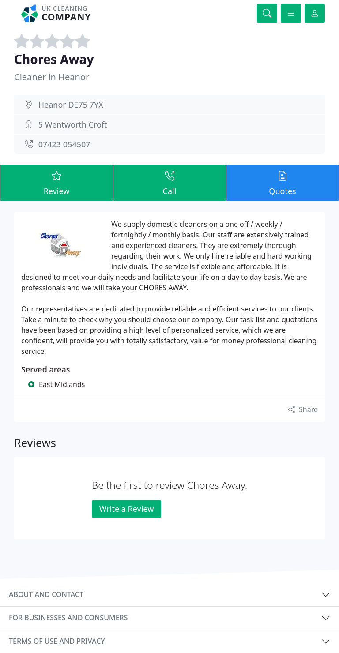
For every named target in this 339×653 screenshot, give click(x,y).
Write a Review (126, 508)
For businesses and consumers (68, 618)
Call (169, 182)
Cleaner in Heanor (51, 77)
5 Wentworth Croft (72, 124)
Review (56, 182)
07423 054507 (64, 144)
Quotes (282, 182)
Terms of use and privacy (57, 641)
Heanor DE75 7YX (70, 104)
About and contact (46, 594)
